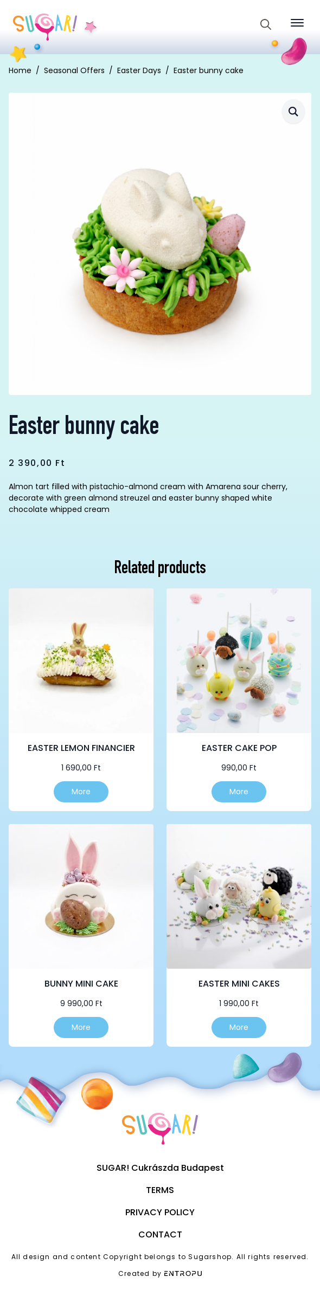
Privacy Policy (160, 1212)
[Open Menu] (297, 22)
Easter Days (139, 70)
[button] (293, 111)
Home (20, 70)
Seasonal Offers (74, 70)
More (81, 791)
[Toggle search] (265, 24)
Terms (160, 1190)
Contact (160, 1234)
